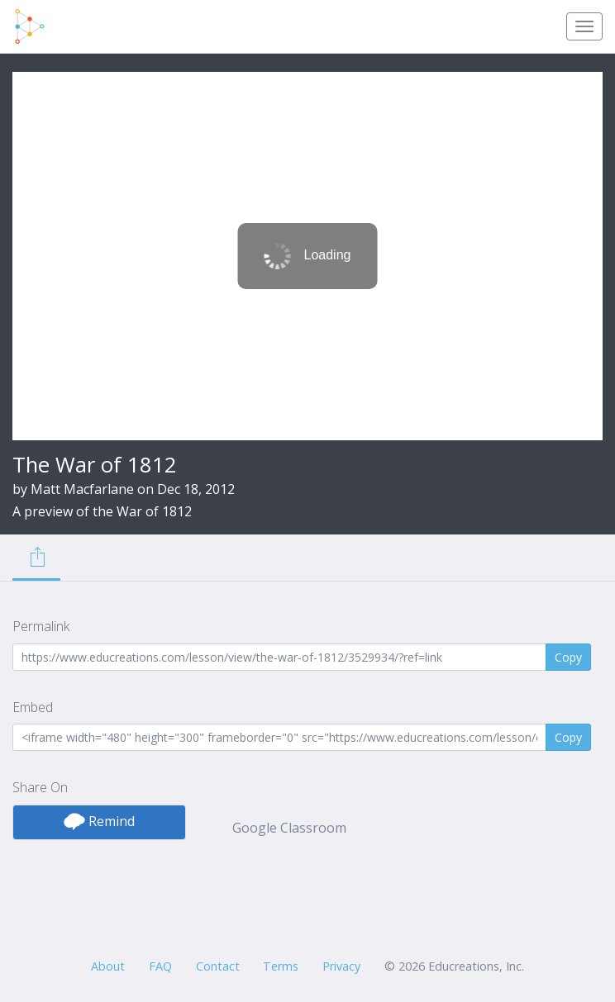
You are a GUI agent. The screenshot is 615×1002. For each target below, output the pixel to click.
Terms (280, 966)
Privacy (341, 966)
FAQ (160, 966)
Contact (218, 966)
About (108, 966)
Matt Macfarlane (82, 489)
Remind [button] (99, 821)
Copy (568, 657)
